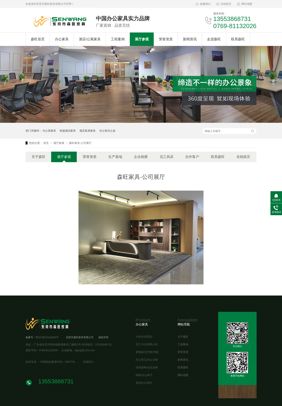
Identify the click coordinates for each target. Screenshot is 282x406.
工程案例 (118, 39)
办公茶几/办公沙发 (147, 359)
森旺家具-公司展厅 (80, 142)
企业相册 (141, 157)
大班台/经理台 (144, 336)
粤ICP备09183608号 (47, 337)
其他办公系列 (144, 382)
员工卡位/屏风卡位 (147, 344)
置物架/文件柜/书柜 (147, 352)
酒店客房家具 (87, 130)
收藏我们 (205, 3)
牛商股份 (45, 361)
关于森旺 (38, 157)
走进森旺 (214, 39)
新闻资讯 (190, 39)
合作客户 (192, 157)
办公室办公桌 (107, 130)
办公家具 (62, 39)
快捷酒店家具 (68, 130)
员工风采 (167, 157)
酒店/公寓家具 (90, 39)
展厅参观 (142, 39)
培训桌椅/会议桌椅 (147, 367)
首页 (46, 142)
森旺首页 (38, 39)
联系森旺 (238, 39)
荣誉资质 (166, 39)
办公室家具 (49, 130)
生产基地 (115, 157)
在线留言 (226, 3)
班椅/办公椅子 (144, 375)
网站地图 (246, 3)
